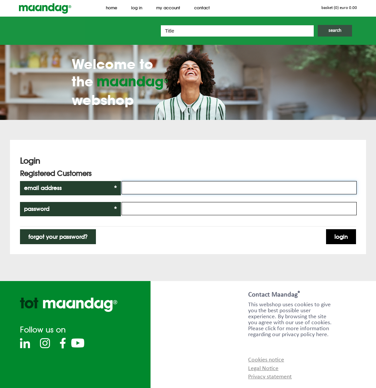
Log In (136, 7)
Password (70, 209)
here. (322, 335)
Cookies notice (266, 360)
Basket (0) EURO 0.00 (339, 8)
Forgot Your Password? (58, 236)
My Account (168, 7)
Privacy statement (270, 377)
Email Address (70, 188)
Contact (202, 7)
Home (111, 7)
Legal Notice (263, 368)
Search (334, 30)
